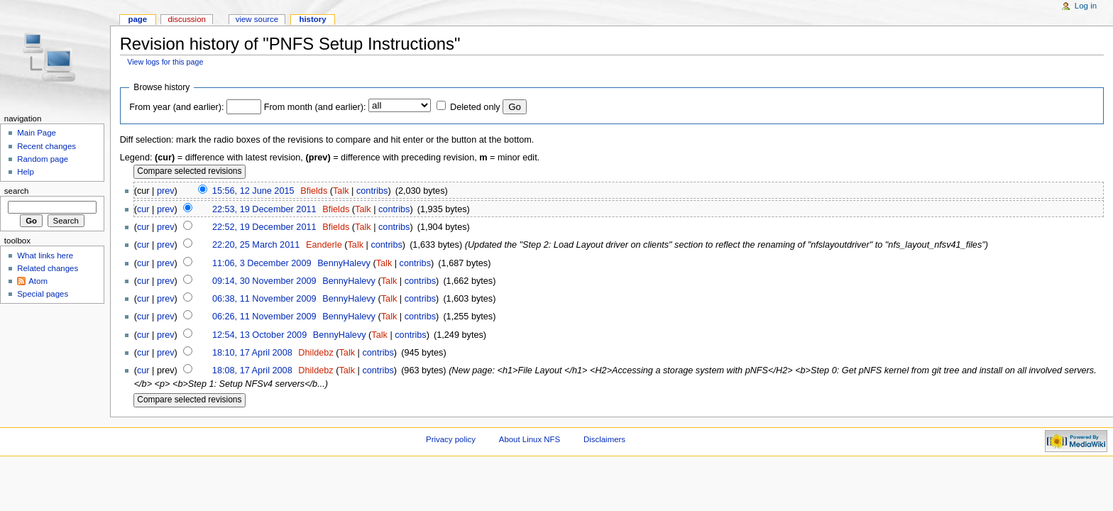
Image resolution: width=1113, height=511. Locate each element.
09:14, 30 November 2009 (264, 281)
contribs (372, 191)
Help (25, 171)
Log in (1086, 5)
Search (16, 191)
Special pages (42, 294)
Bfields (313, 191)
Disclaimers (604, 439)
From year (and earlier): (176, 107)
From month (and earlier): (315, 107)
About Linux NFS (529, 439)
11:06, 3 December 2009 (262, 263)
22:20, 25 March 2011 (256, 245)
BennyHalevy (344, 263)
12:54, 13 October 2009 (259, 335)
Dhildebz (315, 353)
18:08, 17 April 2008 (252, 370)
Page (137, 19)
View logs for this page (165, 61)
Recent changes (46, 146)
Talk (341, 191)
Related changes (47, 268)
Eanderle (324, 245)
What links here (45, 255)
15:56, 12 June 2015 (253, 191)
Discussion (186, 19)
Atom (38, 281)
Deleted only (475, 107)
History (312, 19)
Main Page (36, 132)
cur (143, 209)
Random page (42, 159)
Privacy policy (451, 439)
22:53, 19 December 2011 (264, 209)
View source (257, 19)
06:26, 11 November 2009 (264, 317)
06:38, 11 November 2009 (264, 299)
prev (166, 191)
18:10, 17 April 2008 (252, 353)
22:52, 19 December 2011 (264, 227)
